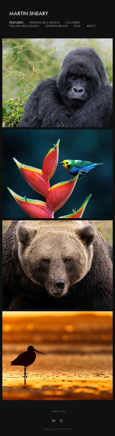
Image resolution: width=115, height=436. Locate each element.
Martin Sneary (28, 13)
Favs (77, 26)
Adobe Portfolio (64, 429)
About (91, 26)
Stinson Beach (56, 26)
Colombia (73, 22)
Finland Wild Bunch (24, 26)
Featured (16, 22)
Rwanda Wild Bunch (44, 22)
